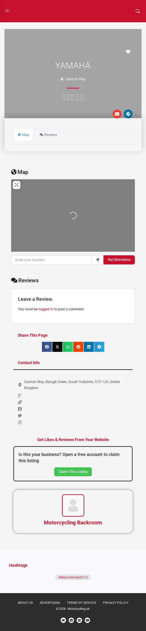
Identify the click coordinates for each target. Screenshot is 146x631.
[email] (63, 620)
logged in (46, 309)
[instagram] (79, 620)
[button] (47, 347)
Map (19, 172)
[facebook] (71, 620)
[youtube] (87, 620)
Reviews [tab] (48, 135)
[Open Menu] (7, 10)
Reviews (25, 280)
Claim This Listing (73, 472)
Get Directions (119, 260)
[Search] (137, 11)
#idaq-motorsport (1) (73, 577)
